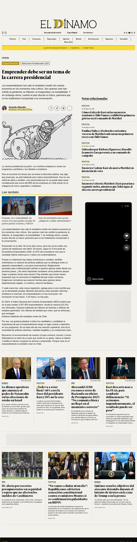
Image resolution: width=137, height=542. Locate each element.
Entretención (93, 39)
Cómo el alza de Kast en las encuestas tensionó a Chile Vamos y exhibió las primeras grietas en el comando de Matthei (108, 115)
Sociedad (123, 39)
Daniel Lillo (5, 416)
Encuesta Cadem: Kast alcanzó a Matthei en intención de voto (108, 169)
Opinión (66, 39)
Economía (37, 39)
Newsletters (88, 32)
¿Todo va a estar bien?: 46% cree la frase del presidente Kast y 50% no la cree (50, 392)
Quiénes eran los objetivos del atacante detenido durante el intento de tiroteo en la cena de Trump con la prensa (114, 491)
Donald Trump (88, 48)
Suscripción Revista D (52, 32)
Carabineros (75, 48)
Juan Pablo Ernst (7, 507)
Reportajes (51, 39)
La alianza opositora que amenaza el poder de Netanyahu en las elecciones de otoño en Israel (15, 393)
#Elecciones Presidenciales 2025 (35, 63)
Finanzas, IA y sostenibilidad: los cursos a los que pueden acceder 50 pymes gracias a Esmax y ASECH (18, 221)
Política (12, 39)
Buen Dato (68, 42)
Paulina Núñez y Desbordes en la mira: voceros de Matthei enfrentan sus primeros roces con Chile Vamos (107, 134)
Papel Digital (72, 32)
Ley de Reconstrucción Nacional (55, 48)
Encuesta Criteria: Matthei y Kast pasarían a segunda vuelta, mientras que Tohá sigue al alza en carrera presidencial (108, 186)
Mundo (78, 39)
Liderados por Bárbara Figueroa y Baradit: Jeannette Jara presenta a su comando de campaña (107, 152)
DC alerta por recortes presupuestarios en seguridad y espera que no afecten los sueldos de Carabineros (21, 491)
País (24, 39)
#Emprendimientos (10, 63)
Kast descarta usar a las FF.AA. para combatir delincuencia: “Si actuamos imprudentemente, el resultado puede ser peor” (120, 398)
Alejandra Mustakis (17, 107)
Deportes (109, 39)
